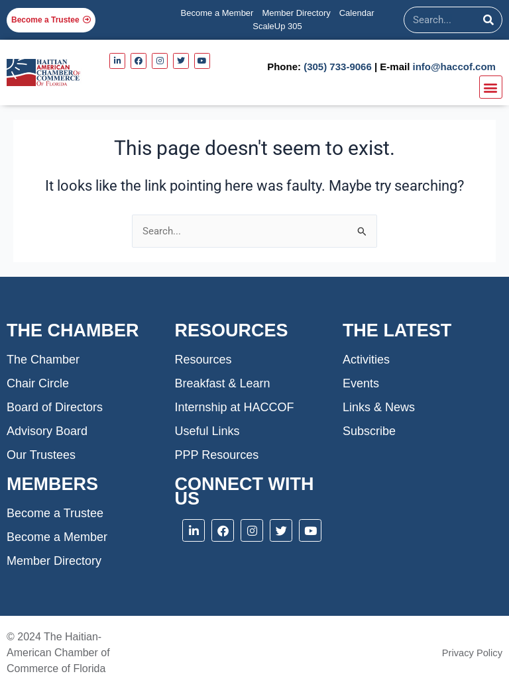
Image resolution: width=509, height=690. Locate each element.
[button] (490, 87)
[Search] (488, 19)
